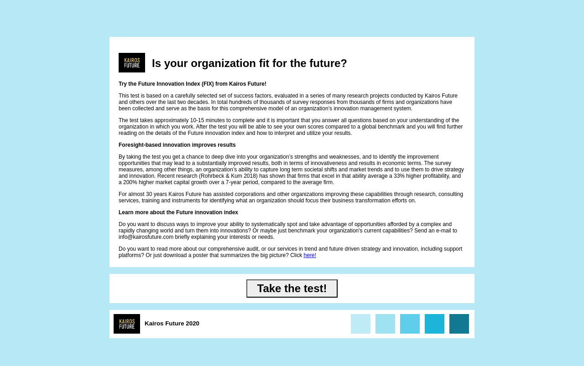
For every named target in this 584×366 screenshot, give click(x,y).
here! (310, 255)
